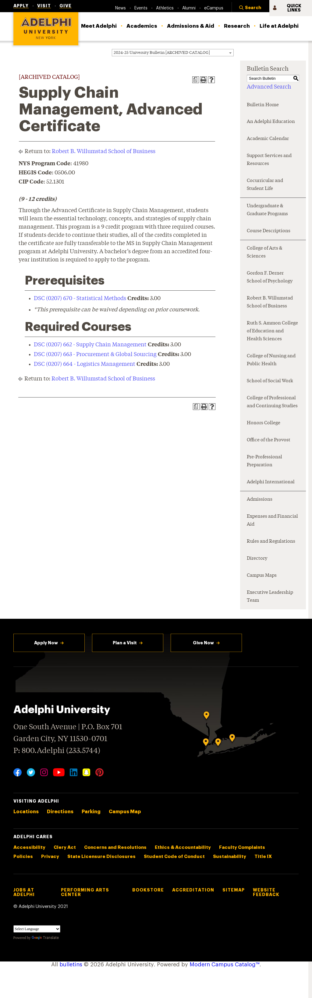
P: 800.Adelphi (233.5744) (56, 750)
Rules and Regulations (271, 541)
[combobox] (173, 52)
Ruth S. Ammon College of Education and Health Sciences (272, 331)
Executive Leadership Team (270, 596)
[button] (250, 8)
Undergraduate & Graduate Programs (267, 210)
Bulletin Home (263, 105)
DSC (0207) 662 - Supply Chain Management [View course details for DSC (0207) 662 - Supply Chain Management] (90, 345)
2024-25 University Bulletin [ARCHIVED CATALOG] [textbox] (162, 53)
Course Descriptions (268, 231)
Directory (257, 558)
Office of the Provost (268, 440)
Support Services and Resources (269, 160)
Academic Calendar (268, 139)
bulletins (70, 964)
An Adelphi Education (271, 122)
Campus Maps (262, 575)
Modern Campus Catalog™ (225, 964)
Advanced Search (269, 87)
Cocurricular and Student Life (265, 185)
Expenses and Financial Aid (272, 520)
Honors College (263, 423)
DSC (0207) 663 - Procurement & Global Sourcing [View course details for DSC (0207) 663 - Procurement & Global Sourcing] (95, 354)
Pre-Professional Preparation (264, 461)
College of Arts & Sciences (264, 252)
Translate (45, 938)
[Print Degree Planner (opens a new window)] (195, 79)
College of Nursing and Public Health (271, 360)
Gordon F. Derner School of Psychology (269, 277)
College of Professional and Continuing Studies (272, 402)
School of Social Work (270, 381)
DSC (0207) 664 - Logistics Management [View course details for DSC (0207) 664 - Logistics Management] (84, 364)
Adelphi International (271, 482)
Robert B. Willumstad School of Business (103, 151)
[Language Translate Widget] (36, 929)
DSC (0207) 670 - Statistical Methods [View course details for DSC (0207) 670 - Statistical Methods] (80, 298)
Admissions (259, 499)
